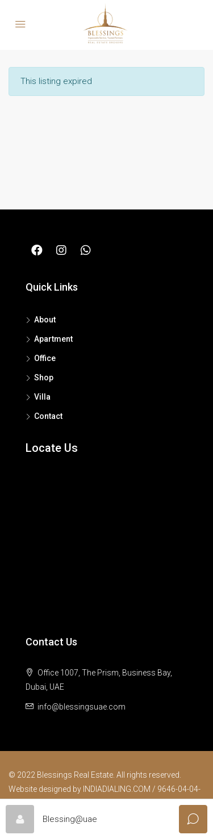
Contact (48, 416)
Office (45, 358)
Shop (43, 377)
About (45, 319)
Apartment (53, 338)
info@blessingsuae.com (81, 706)
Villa (42, 396)
